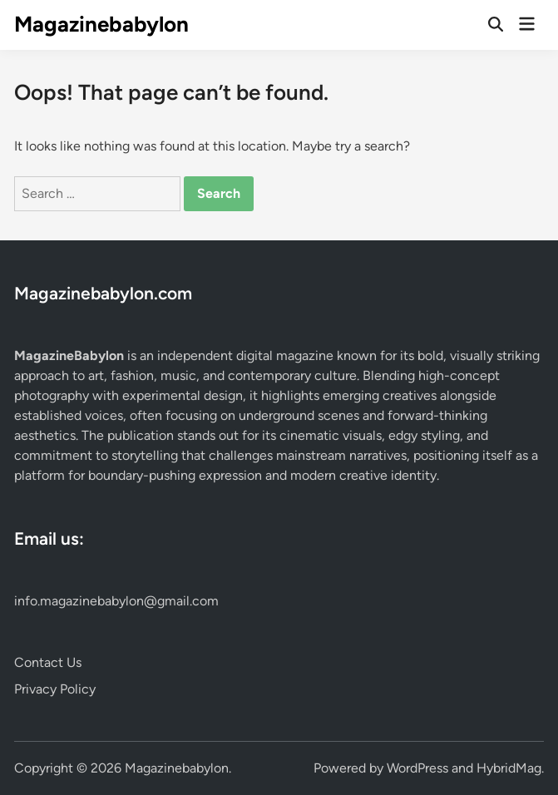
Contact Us (47, 662)
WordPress (417, 768)
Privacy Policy (55, 689)
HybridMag (509, 768)
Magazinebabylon (101, 24)
